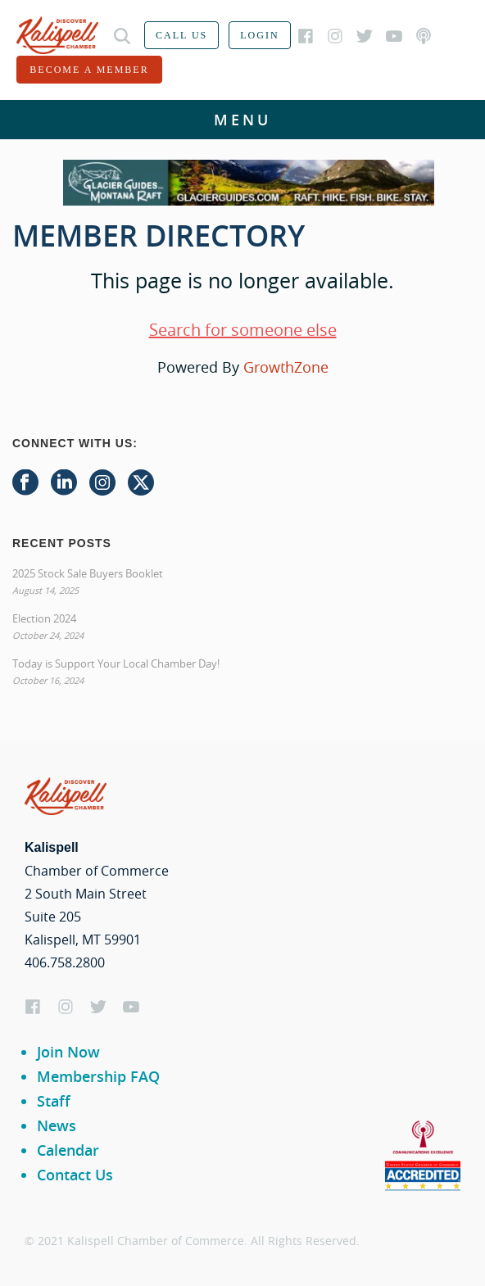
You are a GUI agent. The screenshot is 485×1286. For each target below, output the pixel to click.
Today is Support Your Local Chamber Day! (116, 663)
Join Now (68, 1052)
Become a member (88, 69)
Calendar (68, 1150)
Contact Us (75, 1174)
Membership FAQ (98, 1076)
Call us (181, 35)
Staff (53, 1101)
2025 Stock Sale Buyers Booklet (87, 573)
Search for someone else (243, 330)
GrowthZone (286, 367)
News (56, 1125)
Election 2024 (44, 618)
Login (259, 35)
